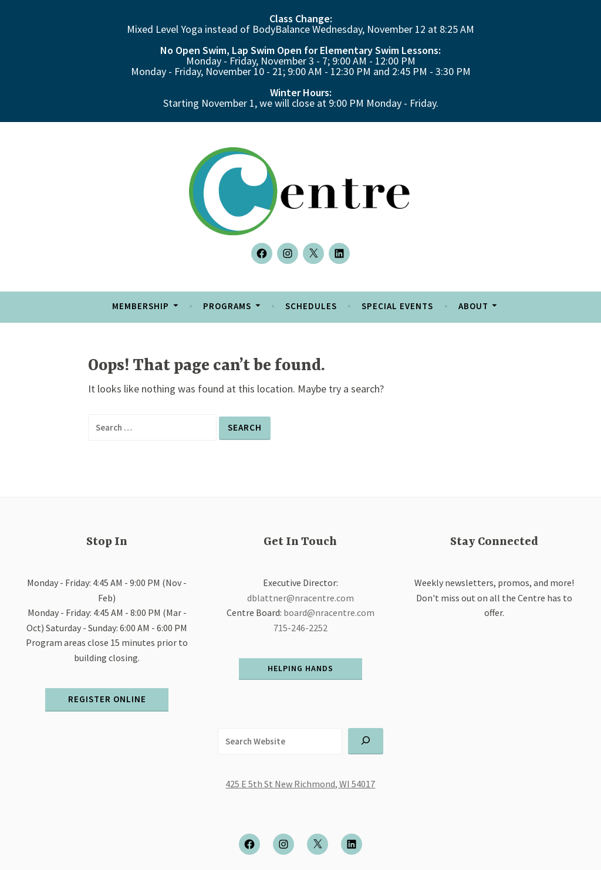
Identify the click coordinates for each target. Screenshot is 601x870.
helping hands (300, 668)
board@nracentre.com (328, 612)
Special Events (397, 306)
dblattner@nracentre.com (300, 598)
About (473, 306)
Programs (227, 306)
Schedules (311, 306)
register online (107, 699)
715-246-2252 (300, 628)
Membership (140, 306)
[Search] (365, 741)
